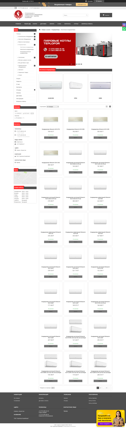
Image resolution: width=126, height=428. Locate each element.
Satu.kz (70, 424)
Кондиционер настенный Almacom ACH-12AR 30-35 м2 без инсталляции (75, 371)
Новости (18, 81)
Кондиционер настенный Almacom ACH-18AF (50, 337)
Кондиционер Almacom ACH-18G (100, 129)
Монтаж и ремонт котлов (24, 60)
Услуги (35, 23)
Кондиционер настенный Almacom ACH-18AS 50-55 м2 (50, 198)
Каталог (66, 398)
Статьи (76, 23)
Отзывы (18, 90)
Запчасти (20, 69)
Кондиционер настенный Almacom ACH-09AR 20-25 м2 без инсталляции (51, 371)
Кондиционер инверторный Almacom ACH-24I (100, 232)
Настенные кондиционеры (27, 47)
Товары (26, 23)
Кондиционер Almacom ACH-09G (76, 129)
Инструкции (19, 98)
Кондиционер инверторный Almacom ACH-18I (76, 232)
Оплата (52, 23)
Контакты (67, 23)
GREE (100, 98)
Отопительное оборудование (25, 36)
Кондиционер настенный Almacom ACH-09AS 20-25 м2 (75, 163)
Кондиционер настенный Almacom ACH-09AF (50, 302)
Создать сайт (25, 1)
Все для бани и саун (23, 62)
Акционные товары (23, 72)
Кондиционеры (56, 29)
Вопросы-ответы (87, 23)
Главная (18, 23)
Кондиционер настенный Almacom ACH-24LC (75, 267)
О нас (59, 23)
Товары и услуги (45, 29)
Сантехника (21, 57)
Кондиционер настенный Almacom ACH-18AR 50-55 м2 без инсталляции (100, 371)
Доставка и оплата (43, 400)
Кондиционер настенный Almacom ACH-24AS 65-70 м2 (75, 198)
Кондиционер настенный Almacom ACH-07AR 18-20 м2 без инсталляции (75, 337)
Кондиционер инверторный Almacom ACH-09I (100, 198)
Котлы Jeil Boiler (93, 403)
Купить (51, 137)
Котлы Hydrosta (93, 398)
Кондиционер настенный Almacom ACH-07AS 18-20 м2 (100, 302)
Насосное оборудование (24, 39)
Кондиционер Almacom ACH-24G (51, 162)
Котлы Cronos (92, 400)
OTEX (75, 98)
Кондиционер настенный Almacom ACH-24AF (100, 337)
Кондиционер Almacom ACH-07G (51, 129)
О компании (17, 400)
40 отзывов (90, 1)
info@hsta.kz (19, 142)
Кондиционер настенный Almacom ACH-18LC (50, 267)
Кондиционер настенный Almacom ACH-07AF (100, 267)
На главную (17, 398)
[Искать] (86, 15)
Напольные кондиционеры (27, 49)
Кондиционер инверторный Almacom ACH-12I (51, 232)
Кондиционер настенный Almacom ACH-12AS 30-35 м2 (100, 163)
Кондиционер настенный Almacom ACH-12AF (75, 302)
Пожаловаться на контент (70, 426)
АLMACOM (51, 98)
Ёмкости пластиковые (24, 42)
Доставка (43, 23)
